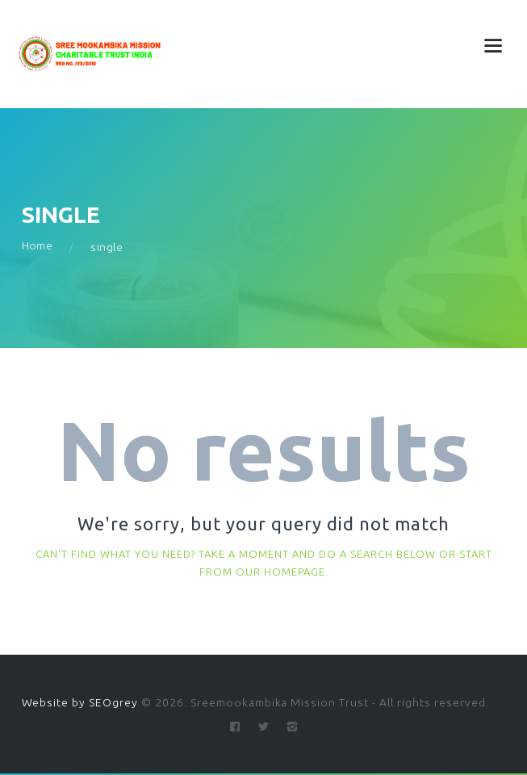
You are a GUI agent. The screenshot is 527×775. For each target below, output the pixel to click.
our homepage (280, 571)
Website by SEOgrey (80, 702)
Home (37, 246)
